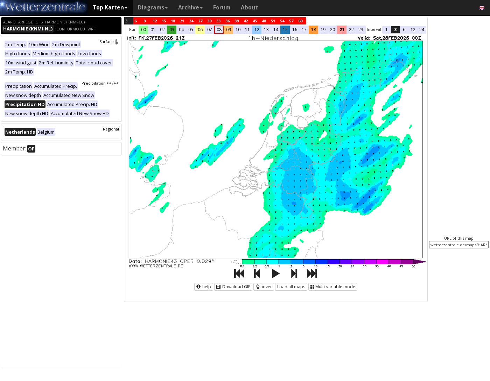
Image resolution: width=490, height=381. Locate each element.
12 (155, 20)
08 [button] (219, 30)
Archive (190, 7)
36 (227, 20)
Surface (109, 41)
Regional (111, 129)
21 (182, 20)
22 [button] (351, 30)
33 (218, 20)
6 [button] (404, 30)
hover (263, 287)
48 (264, 20)
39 (236, 20)
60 (300, 20)
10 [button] (238, 30)
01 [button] (152, 30)
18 (173, 20)
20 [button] (332, 30)
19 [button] (323, 30)
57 (291, 20)
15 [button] (285, 30)
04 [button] (181, 30)
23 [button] (360, 30)
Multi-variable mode (332, 287)
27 (200, 20)
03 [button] (171, 30)
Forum (221, 7)
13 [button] (266, 30)
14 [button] (275, 30)
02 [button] (162, 30)
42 (246, 20)
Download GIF (233, 287)
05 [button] (190, 30)
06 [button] (200, 30)
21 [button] (342, 30)
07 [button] (209, 30)
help (203, 287)
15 (164, 20)
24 (191, 20)
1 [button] (386, 30)
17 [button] (304, 30)
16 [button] (294, 30)
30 (209, 20)
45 (255, 20)
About (249, 7)
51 (273, 20)
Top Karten (110, 7)
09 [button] (228, 30)
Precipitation (100, 83)
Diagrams (153, 7)
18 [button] (313, 30)
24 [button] (421, 30)
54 (282, 20)
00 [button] (143, 30)
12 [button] (256, 30)
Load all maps (291, 287)
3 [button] (395, 30)
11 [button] (247, 30)
